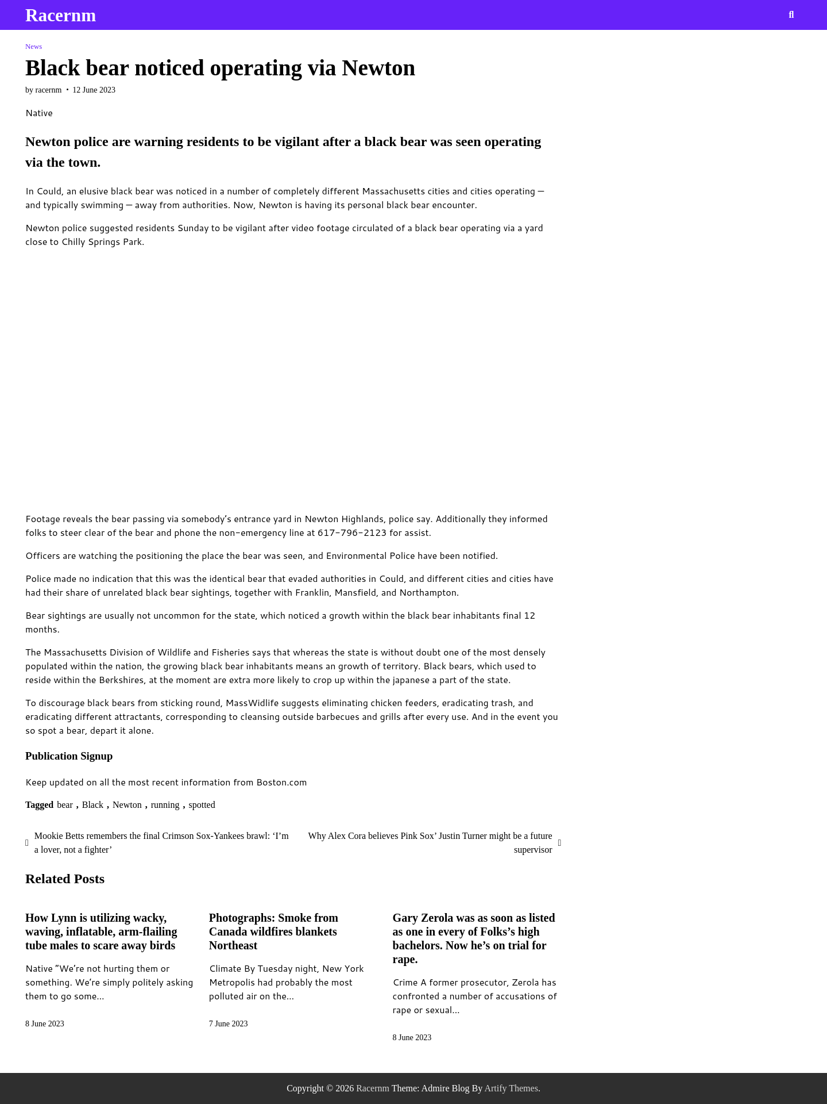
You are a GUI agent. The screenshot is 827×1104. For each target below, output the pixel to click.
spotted (202, 805)
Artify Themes (511, 1088)
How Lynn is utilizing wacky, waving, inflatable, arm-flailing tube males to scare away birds (101, 931)
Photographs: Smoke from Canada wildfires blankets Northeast (273, 931)
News (33, 47)
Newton (127, 805)
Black (92, 805)
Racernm (60, 15)
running (165, 805)
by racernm (43, 90)
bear (65, 805)
